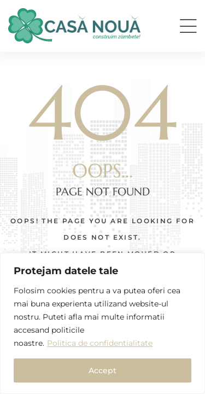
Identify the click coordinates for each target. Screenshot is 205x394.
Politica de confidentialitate (100, 343)
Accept (102, 370)
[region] (102, 323)
